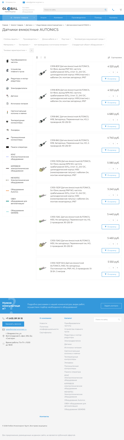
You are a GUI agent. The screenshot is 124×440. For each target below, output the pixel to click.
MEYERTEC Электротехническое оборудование (73, 394)
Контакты (44, 416)
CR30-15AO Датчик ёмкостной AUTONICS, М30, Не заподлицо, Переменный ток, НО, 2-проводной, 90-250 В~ (70, 243)
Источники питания (72, 348)
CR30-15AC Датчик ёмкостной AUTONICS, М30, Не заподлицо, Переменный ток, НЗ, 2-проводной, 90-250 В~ (70, 220)
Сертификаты (45, 333)
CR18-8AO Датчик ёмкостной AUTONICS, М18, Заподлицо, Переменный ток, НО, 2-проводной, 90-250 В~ (70, 143)
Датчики (68, 344)
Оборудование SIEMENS (74, 409)
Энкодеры (68, 363)
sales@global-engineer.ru (35, 2)
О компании (45, 318)
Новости (43, 323)
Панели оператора (72, 372)
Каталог (68, 318)
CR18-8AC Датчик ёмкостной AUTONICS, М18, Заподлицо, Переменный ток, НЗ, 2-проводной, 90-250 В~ (69, 119)
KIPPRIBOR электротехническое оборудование (73, 386)
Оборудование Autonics (74, 400)
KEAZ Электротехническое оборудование (73, 377)
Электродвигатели (72, 341)
